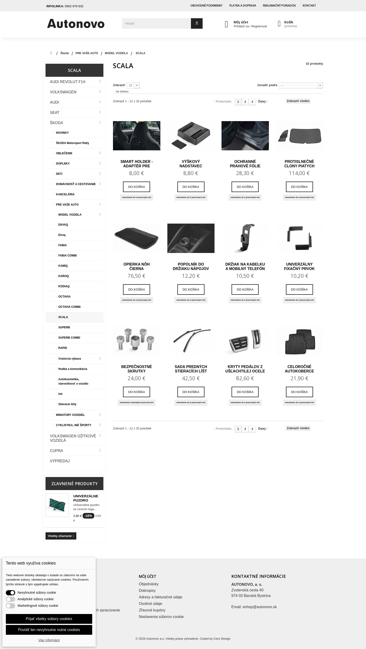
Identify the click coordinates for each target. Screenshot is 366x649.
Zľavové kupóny (152, 610)
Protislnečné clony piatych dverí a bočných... (299, 164)
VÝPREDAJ (60, 461)
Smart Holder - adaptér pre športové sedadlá (136, 164)
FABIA (62, 245)
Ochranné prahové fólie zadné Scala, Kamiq (245, 164)
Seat (55, 113)
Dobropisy (147, 591)
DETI (59, 173)
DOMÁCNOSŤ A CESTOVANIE (76, 184)
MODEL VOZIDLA (69, 214)
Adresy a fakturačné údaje (160, 597)
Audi (54, 102)
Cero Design (222, 638)
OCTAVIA (64, 296)
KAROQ (63, 276)
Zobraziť (119, 85)
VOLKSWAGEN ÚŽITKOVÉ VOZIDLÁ (73, 438)
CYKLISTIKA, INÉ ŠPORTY (73, 425)
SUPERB (64, 327)
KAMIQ (63, 265)
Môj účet (241, 22)
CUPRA (56, 451)
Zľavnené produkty (74, 483)
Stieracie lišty (67, 404)
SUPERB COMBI (69, 337)
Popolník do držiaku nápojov (191, 266)
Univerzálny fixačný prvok (299, 266)
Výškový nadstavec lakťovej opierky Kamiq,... (191, 164)
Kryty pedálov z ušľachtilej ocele (245, 369)
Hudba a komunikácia (72, 369)
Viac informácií (49, 640)
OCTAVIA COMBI (69, 307)
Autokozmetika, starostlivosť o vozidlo (73, 381)
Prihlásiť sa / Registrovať (250, 26)
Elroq (62, 235)
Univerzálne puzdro (85, 498)
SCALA (63, 317)
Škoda (56, 123)
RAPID (62, 348)
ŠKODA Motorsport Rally (72, 143)
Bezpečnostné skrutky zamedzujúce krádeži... (136, 369)
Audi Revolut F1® (68, 82)
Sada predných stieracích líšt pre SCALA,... (191, 369)
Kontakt (309, 5)
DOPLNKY (63, 163)
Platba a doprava (242, 5)
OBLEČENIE (64, 153)
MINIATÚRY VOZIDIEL (70, 415)
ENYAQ (63, 224)
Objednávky (149, 584)
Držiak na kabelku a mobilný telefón (245, 266)
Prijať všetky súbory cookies (49, 619)
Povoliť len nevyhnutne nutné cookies (49, 630)
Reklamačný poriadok (279, 5)
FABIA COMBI (67, 255)
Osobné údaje (150, 604)
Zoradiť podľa (267, 85)
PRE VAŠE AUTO (67, 204)
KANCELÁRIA (65, 194)
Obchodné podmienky (206, 5)
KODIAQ (64, 286)
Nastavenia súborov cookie (161, 617)
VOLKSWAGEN (63, 92)
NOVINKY (62, 132)
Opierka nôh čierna (136, 266)
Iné (60, 394)
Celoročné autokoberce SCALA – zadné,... (299, 369)
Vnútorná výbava (69, 358)
